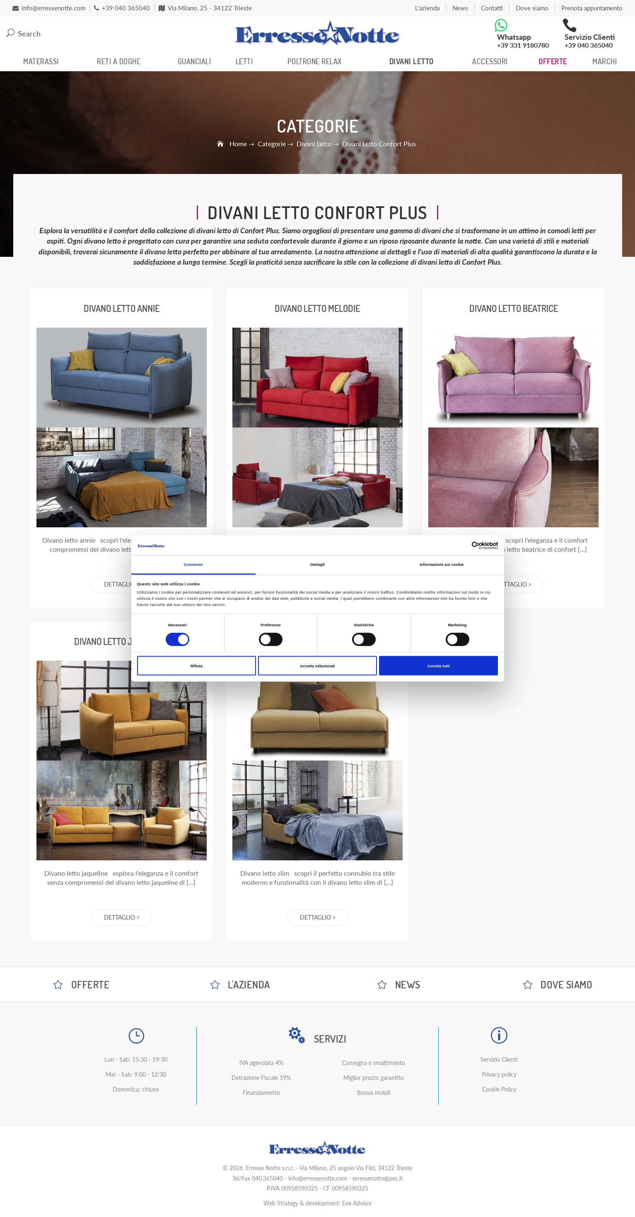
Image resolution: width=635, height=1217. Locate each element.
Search (23, 33)
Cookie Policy (499, 1089)
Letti (244, 61)
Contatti (492, 8)
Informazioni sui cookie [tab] (442, 565)
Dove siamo (532, 8)
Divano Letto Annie (121, 308)
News (460, 8)
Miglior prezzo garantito (373, 1077)
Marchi (604, 61)
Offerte (552, 61)
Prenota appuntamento (592, 8)
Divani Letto (411, 61)
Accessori (490, 61)
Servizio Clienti (499, 1059)
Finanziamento (261, 1092)
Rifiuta (197, 666)
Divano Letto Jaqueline (121, 641)
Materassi (41, 61)
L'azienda (427, 8)
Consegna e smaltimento (373, 1062)
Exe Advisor (357, 1203)
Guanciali (194, 61)
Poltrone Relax (314, 61)
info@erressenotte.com (317, 1178)
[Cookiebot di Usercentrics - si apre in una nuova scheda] (461, 545)
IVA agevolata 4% (261, 1062)
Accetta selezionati (317, 666)
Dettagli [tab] (317, 565)
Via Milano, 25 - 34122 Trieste (205, 8)
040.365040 (267, 1178)
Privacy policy (499, 1074)
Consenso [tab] (193, 565)
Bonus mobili (373, 1092)
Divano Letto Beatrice (513, 308)
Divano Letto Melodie (317, 308)
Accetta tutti (438, 666)
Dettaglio (121, 584)
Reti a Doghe (118, 61)
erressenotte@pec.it (378, 1178)
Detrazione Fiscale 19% (261, 1077)
